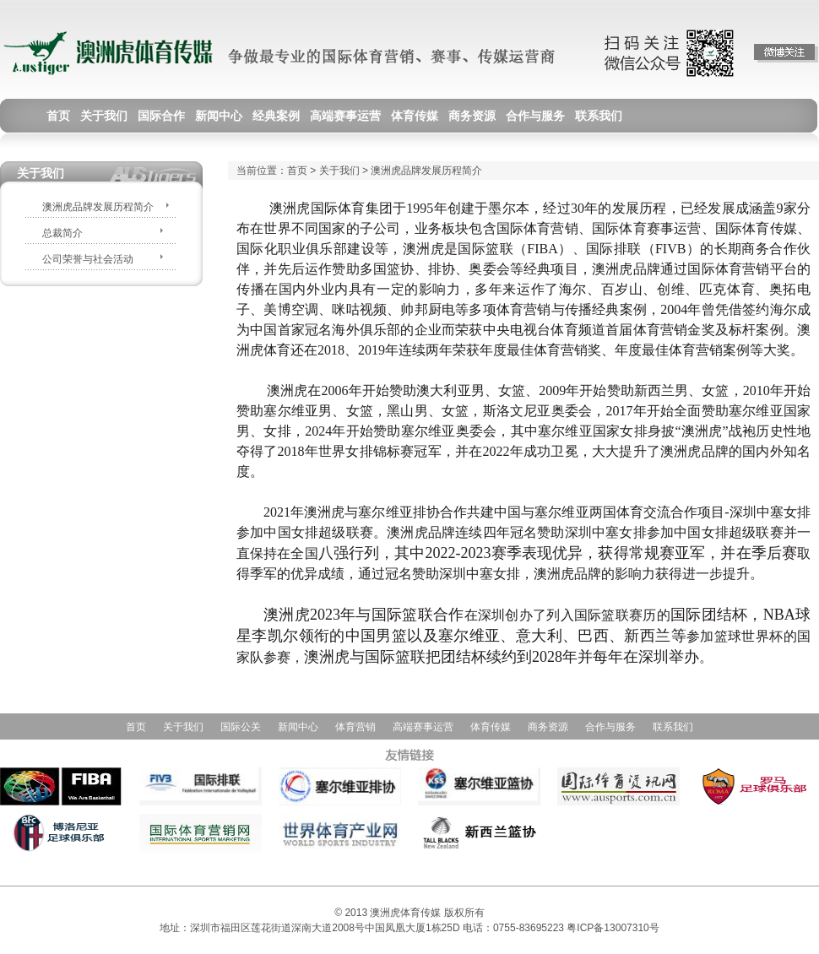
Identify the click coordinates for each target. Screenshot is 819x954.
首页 (297, 170)
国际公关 (240, 727)
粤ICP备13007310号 (613, 928)
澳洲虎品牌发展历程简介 (98, 207)
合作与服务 (610, 727)
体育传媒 (490, 727)
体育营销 (355, 727)
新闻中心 (298, 727)
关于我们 (339, 170)
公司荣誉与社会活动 (87, 259)
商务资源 (548, 727)
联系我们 (673, 727)
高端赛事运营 (423, 727)
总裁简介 (62, 233)
